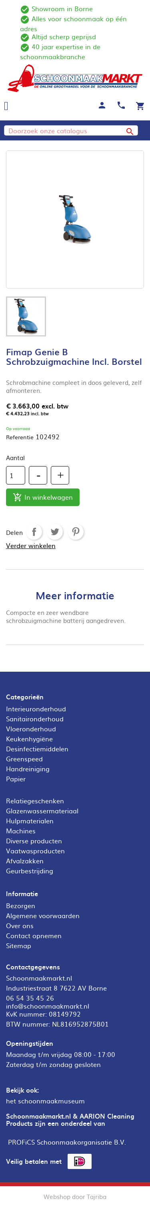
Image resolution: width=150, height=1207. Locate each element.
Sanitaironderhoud (35, 718)
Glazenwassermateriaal (42, 810)
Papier (16, 778)
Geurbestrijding (29, 870)
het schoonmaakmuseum (45, 1100)
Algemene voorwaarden (43, 915)
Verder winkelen (31, 545)
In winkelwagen (43, 497)
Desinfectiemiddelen (37, 748)
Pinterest (76, 532)
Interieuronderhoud (36, 708)
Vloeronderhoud (31, 728)
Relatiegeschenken (35, 800)
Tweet (55, 532)
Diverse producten (34, 840)
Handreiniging (28, 768)
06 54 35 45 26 (30, 998)
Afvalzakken (25, 860)
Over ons (20, 925)
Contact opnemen (34, 935)
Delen (34, 532)
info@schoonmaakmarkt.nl (47, 1006)
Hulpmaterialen (30, 820)
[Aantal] (15, 475)
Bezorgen (20, 905)
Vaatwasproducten (35, 850)
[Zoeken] (71, 130)
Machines (21, 830)
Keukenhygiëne (29, 738)
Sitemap (18, 945)
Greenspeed (24, 758)
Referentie (20, 437)
